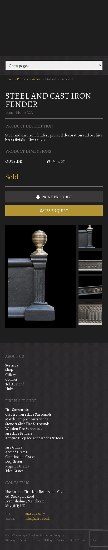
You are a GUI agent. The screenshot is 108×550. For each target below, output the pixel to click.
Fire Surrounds (17, 409)
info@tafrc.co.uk (37, 518)
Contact (11, 379)
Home (9, 79)
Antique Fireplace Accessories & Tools (34, 438)
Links (9, 388)
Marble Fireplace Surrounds (26, 419)
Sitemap (10, 540)
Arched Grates (16, 452)
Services (11, 365)
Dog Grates (14, 461)
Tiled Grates (14, 470)
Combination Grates (20, 456)
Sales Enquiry (54, 210)
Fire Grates (13, 447)
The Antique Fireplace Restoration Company (54, 27)
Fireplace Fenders (18, 433)
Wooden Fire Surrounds (23, 428)
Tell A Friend (14, 384)
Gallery (10, 374)
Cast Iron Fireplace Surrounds (28, 414)
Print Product (54, 197)
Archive (36, 79)
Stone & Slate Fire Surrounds (27, 423)
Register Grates (17, 466)
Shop (9, 370)
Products (22, 79)
